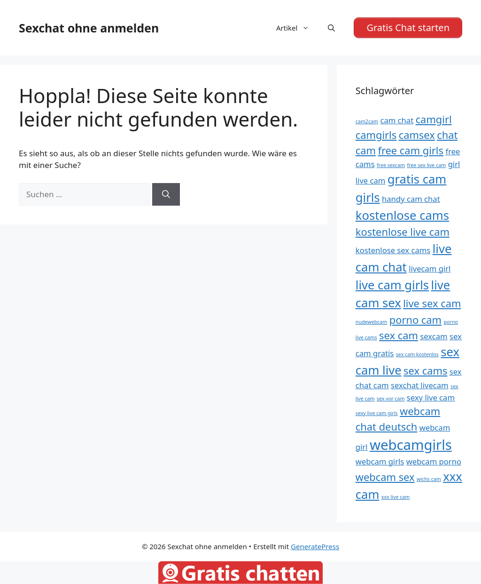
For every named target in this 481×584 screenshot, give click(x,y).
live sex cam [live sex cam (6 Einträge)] (432, 303)
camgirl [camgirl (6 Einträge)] (434, 119)
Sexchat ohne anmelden (89, 28)
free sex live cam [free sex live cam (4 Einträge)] (426, 165)
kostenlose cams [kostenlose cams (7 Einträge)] (402, 215)
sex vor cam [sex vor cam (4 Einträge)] (390, 398)
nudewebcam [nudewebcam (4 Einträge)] (372, 322)
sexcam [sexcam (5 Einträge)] (433, 336)
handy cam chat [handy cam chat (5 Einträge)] (411, 198)
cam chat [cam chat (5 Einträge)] (396, 120)
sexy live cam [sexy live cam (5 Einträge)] (431, 397)
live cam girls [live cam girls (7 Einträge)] (392, 285)
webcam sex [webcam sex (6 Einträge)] (385, 477)
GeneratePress (315, 546)
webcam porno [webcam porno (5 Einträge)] (433, 461)
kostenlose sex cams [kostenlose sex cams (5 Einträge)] (393, 250)
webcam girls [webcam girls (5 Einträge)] (380, 461)
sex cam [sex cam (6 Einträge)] (398, 335)
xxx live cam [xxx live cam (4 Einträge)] (395, 497)
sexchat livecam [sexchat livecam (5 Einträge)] (420, 385)
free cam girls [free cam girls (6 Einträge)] (410, 150)
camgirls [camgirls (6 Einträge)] (376, 135)
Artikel (297, 28)
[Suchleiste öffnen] (331, 28)
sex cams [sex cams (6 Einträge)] (425, 370)
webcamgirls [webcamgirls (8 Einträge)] (411, 444)
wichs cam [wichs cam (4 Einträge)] (429, 479)
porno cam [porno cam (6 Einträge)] (415, 320)
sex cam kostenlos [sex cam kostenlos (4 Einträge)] (417, 354)
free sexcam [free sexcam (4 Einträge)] (391, 165)
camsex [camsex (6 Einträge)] (417, 135)
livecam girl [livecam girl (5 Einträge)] (429, 268)
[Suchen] (166, 194)
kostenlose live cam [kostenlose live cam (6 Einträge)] (403, 232)
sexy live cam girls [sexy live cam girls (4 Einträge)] (377, 413)
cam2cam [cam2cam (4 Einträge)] (367, 121)
